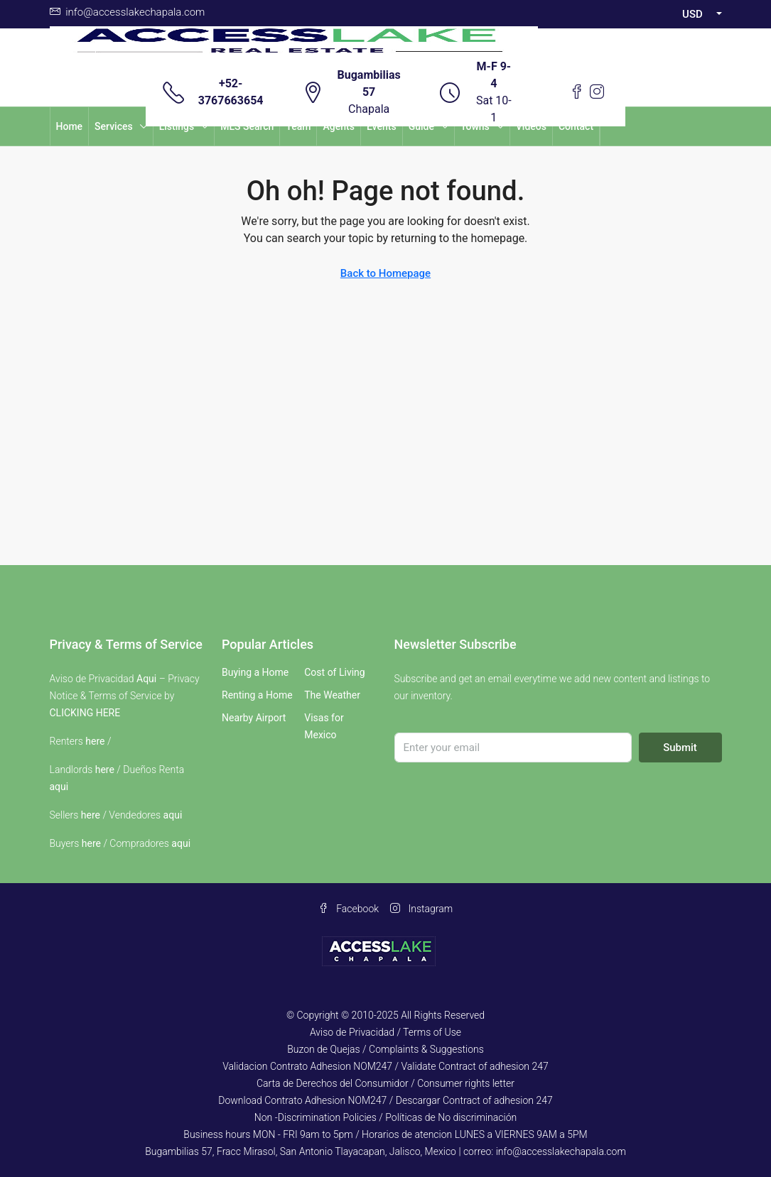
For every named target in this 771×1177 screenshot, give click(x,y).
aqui (59, 786)
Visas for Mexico (323, 726)
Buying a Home (255, 672)
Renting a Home (257, 695)
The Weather (332, 695)
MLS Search (247, 126)
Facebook (348, 908)
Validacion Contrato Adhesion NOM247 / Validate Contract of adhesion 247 (385, 1066)
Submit (680, 747)
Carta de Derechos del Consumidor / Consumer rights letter (385, 1083)
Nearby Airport (254, 717)
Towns (475, 126)
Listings (177, 126)
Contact (576, 126)
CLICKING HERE (85, 712)
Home (69, 126)
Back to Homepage (385, 273)
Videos (531, 126)
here (94, 741)
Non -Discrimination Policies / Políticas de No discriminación (385, 1117)
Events (382, 126)
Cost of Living (334, 672)
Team (298, 126)
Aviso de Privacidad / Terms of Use (385, 1032)
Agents (338, 126)
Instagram (421, 908)
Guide (421, 126)
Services (114, 126)
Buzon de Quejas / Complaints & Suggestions (385, 1049)
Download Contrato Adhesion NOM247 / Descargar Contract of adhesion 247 (385, 1100)
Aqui (146, 678)
